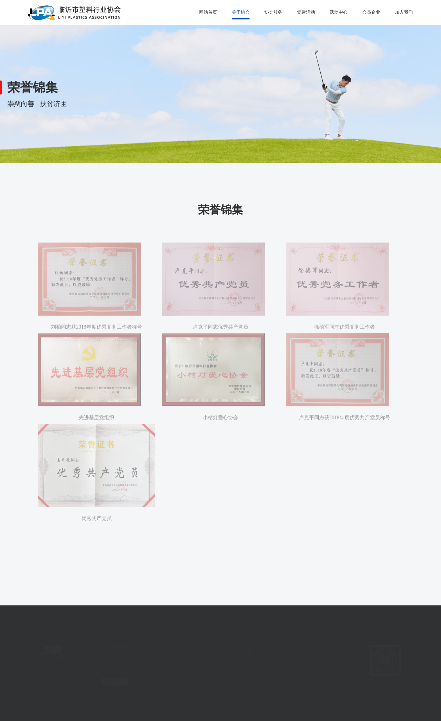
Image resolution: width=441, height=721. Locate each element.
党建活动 (306, 12)
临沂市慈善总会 (127, 706)
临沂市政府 (95, 706)
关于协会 (241, 12)
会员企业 (371, 12)
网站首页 (208, 12)
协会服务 (273, 12)
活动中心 (339, 12)
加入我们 (404, 12)
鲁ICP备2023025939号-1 (64, 668)
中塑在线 (69, 706)
